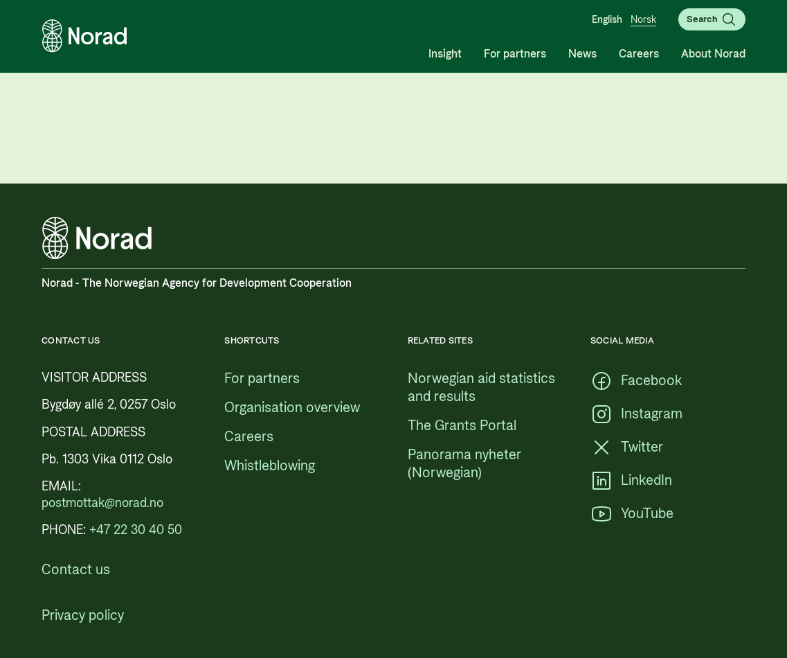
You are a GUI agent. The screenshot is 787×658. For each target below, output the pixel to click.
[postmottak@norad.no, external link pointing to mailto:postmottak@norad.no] (102, 503)
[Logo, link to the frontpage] (84, 36)
